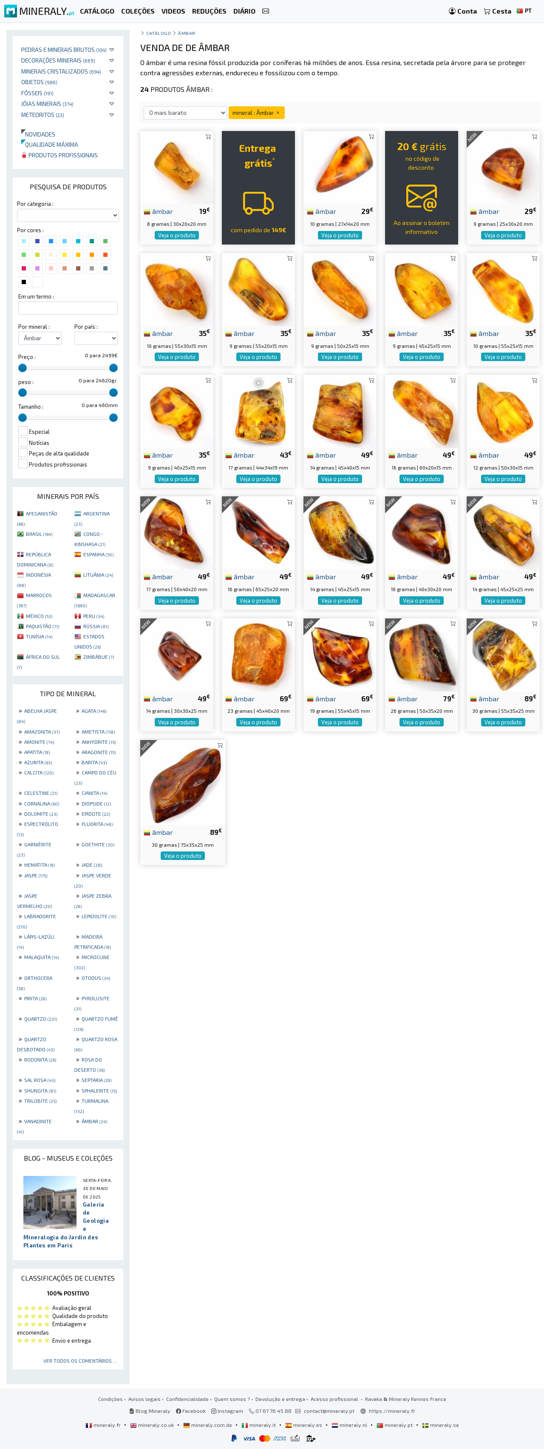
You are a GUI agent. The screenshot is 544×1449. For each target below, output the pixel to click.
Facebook (191, 1411)
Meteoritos (42, 114)
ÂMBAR (94, 1121)
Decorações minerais (58, 60)
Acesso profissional (335, 1399)
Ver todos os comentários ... (80, 1361)
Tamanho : (30, 406)
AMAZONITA (42, 731)
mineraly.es (304, 1425)
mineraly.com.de (208, 1425)
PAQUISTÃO (42, 626)
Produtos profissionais (59, 155)
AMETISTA (98, 731)
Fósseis (37, 93)
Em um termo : (36, 296)
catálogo (158, 33)
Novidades (38, 134)
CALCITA (39, 772)
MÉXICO (39, 616)
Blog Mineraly (149, 1411)
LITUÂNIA (98, 575)
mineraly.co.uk (152, 1425)
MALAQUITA (41, 957)
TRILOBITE (40, 1101)
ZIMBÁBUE (98, 657)
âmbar (158, 211)
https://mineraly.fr (392, 1411)
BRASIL (39, 534)
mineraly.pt (395, 1425)
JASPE (35, 875)
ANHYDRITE (99, 742)
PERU (93, 616)
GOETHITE (98, 844)
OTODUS (96, 978)
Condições (110, 1399)
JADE (92, 865)
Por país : (86, 326)
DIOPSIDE (96, 803)
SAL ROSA (39, 1080)
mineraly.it (259, 1425)
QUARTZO (40, 1019)
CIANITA (94, 793)
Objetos (39, 81)
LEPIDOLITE (99, 916)
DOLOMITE (40, 814)
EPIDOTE (96, 814)
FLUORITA (97, 824)
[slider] (22, 368)
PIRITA (35, 998)
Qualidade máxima (49, 144)
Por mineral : (34, 326)
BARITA (94, 762)
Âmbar (187, 33)
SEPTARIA (96, 1080)
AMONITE (39, 742)
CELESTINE (40, 793)
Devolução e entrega (280, 1399)
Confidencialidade (187, 1399)
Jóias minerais (47, 103)
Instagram (227, 1411)
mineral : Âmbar (256, 112)
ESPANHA (98, 554)
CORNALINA (41, 803)
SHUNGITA (40, 1090)
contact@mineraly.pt (329, 1411)
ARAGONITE (99, 752)
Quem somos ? (232, 1399)
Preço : (27, 356)
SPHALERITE (99, 1090)
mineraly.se (440, 1425)
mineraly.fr (103, 1425)
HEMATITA (39, 865)
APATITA (37, 752)
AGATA (94, 711)
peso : (26, 382)
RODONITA (40, 1059)
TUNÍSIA (39, 636)
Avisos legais (144, 1399)
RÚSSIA (95, 626)
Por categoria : (35, 203)
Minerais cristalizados (61, 71)
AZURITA (38, 762)
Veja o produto (177, 235)
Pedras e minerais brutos (64, 49)
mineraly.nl (350, 1425)
